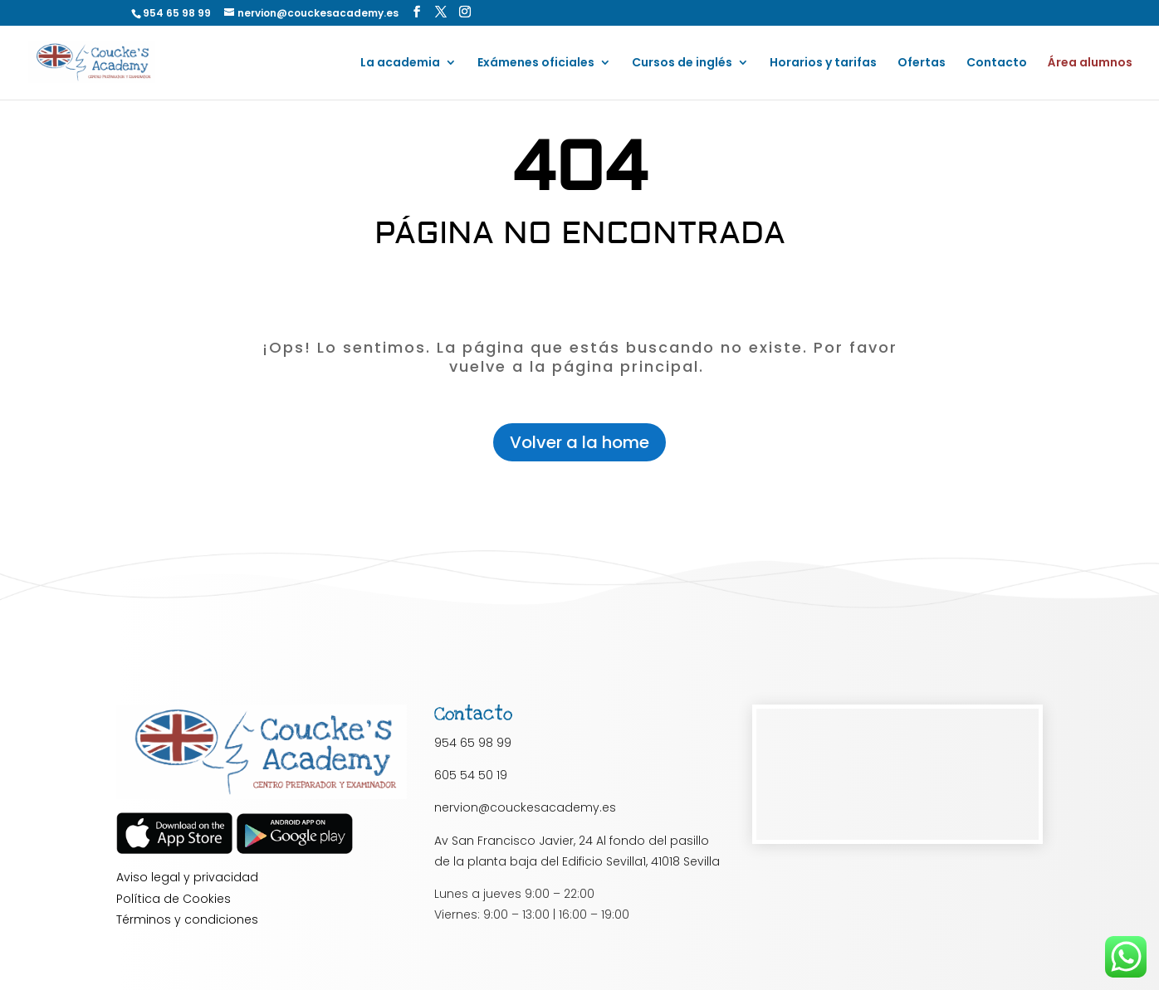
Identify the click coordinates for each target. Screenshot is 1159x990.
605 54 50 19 (470, 775)
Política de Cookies (173, 898)
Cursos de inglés (682, 63)
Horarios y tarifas (823, 63)
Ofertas (921, 63)
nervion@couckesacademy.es (525, 807)
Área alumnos (1090, 63)
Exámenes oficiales (535, 63)
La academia (400, 63)
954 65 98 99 (472, 742)
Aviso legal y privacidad (187, 877)
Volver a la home (579, 442)
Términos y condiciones (187, 919)
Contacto (996, 63)
